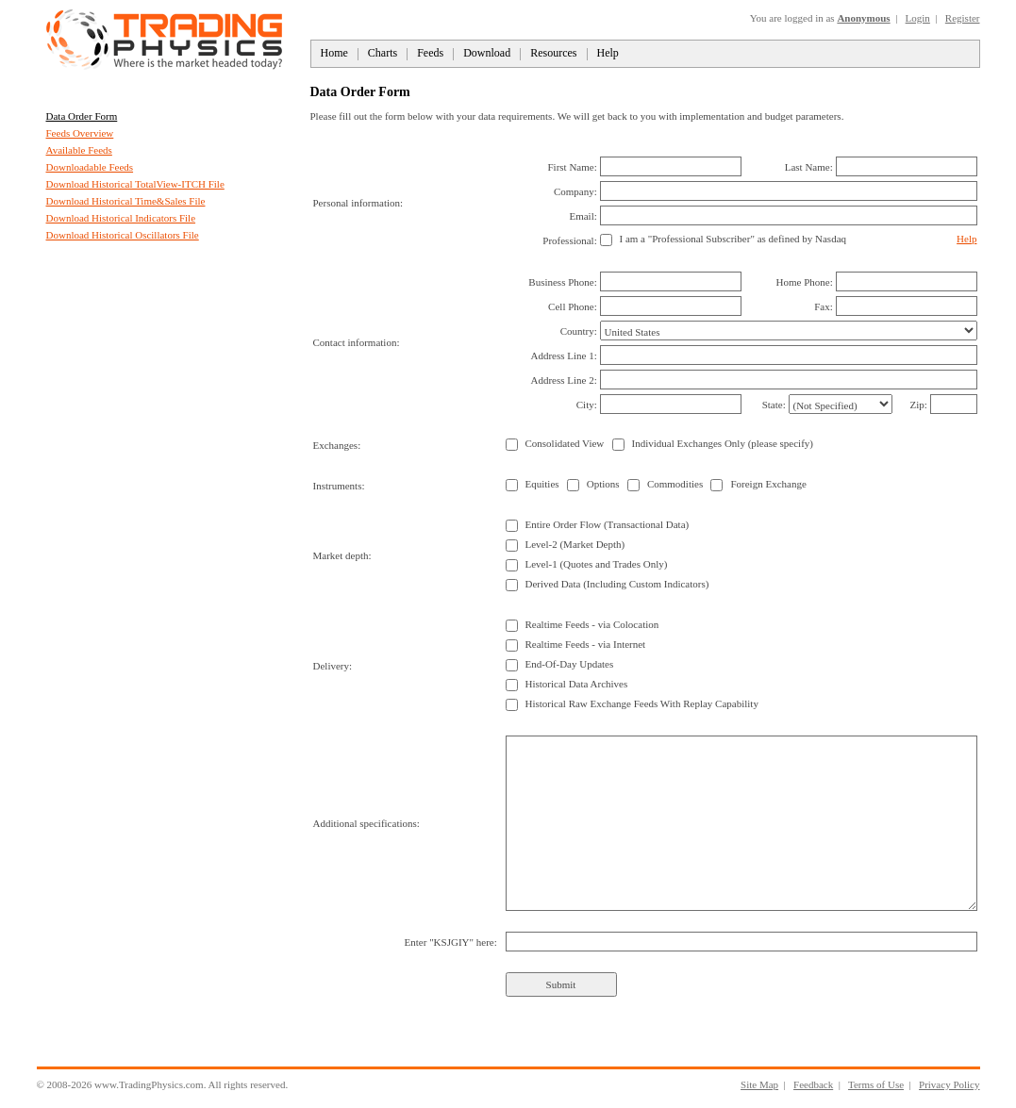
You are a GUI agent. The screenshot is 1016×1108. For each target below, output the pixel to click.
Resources (553, 52)
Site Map (759, 1084)
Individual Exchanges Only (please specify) (722, 443)
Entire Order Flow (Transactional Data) (607, 524)
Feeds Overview (80, 133)
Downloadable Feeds (90, 167)
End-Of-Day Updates (569, 664)
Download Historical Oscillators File (122, 234)
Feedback (813, 1084)
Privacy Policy (949, 1084)
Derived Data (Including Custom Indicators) (617, 583)
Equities (542, 483)
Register (962, 18)
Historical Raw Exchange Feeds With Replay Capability (641, 703)
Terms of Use (876, 1084)
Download (486, 52)
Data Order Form (82, 116)
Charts (382, 52)
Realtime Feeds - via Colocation (592, 624)
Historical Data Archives (576, 683)
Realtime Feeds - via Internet (585, 644)
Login (918, 18)
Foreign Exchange (768, 483)
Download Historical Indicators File (121, 217)
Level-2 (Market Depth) (575, 544)
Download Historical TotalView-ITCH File (135, 184)
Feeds (430, 52)
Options (603, 483)
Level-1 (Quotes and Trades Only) (596, 564)
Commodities (675, 483)
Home (334, 52)
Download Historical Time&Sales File (126, 201)
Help (608, 52)
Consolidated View (565, 443)
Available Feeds (79, 150)
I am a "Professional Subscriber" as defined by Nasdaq (733, 238)
